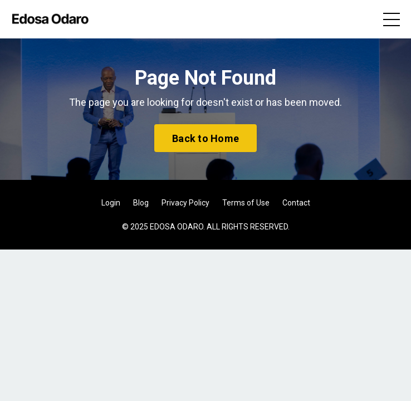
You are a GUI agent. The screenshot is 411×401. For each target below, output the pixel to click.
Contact (296, 202)
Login (110, 202)
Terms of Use (246, 202)
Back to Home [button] (205, 138)
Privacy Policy (185, 202)
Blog (141, 202)
